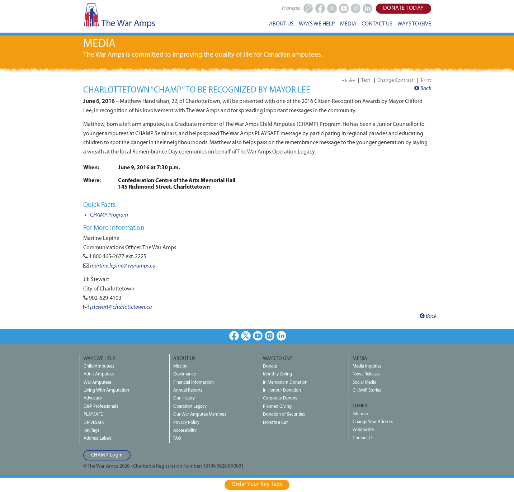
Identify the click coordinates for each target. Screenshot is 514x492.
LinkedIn (281, 336)
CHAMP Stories (367, 390)
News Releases (366, 374)
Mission (180, 366)
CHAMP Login (107, 455)
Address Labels (98, 438)
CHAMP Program (109, 215)
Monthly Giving (277, 374)
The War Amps (119, 15)
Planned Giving (277, 406)
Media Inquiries (367, 366)
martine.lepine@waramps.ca (122, 266)
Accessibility (185, 430)
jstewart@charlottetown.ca (121, 307)
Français (291, 8)
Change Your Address (373, 422)
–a (344, 80)
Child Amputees (99, 366)
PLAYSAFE (93, 414)
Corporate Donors (280, 398)
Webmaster (363, 429)
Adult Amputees (99, 374)
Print (426, 80)
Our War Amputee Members (199, 414)
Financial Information (193, 382)
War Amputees (98, 382)
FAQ (177, 438)
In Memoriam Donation (285, 382)
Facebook (234, 336)
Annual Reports (187, 390)
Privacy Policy (186, 422)
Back (422, 88)
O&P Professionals (101, 406)
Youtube (258, 336)
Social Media (364, 382)
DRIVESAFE (94, 422)
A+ (352, 80)
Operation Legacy (190, 406)
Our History (184, 398)
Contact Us (363, 438)
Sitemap (360, 414)
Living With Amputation (106, 390)
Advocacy (93, 398)
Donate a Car (275, 422)
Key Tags (91, 430)
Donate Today (403, 8)
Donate (270, 366)
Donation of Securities (284, 414)
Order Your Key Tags (257, 484)
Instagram (269, 336)
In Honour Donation (282, 390)
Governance (184, 374)
